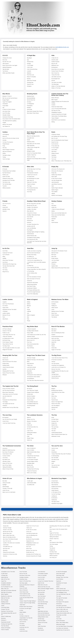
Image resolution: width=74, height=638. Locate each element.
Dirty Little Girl (30, 211)
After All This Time (5, 579)
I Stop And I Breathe (7, 336)
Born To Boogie (4, 600)
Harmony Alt (30, 220)
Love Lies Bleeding (31, 228)
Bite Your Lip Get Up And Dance (10, 98)
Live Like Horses (55, 363)
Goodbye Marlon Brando (32, 330)
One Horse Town (6, 111)
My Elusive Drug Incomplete (32, 539)
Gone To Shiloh (30, 450)
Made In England (31, 315)
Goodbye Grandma (24, 577)
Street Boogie (6, 486)
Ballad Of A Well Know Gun (9, 450)
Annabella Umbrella (5, 584)
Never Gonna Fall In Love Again (10, 65)
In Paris (21, 610)
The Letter (58, 596)
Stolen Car (29, 440)
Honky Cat (53, 207)
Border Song (30, 171)
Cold (28, 307)
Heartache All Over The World (9, 309)
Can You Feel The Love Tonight (10, 419)
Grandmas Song (23, 579)
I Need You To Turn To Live (32, 525)
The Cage (29, 186)
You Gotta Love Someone (62, 628)
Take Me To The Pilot (32, 182)
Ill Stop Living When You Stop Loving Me (36, 269)
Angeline (5, 302)
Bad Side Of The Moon (6, 592)
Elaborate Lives (55, 65)
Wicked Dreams (55, 378)
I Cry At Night (30, 65)
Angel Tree (3, 581)
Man (28, 317)
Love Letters (54, 149)
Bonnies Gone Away (31, 254)
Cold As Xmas (54, 448)
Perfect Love (5, 174)
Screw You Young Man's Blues (34, 153)
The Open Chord (55, 501)
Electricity (5, 550)
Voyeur (28, 407)
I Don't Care (29, 67)
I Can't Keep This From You (9, 334)
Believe (28, 303)
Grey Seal (29, 218)
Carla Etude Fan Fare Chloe (57, 392)
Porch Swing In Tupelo (8, 342)
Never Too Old (30, 467)
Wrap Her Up (6, 271)
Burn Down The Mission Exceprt (10, 539)
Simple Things (30, 438)
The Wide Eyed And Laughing (9, 120)
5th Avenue (29, 388)
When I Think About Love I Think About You (61, 160)
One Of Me (29, 434)
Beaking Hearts (30, 96)
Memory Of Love (6, 315)
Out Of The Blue (6, 113)
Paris (4, 317)
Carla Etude (5, 544)
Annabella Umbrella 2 (6, 583)
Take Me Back (6, 69)
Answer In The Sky (7, 330)
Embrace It (3, 620)
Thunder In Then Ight (7, 488)
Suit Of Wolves (59, 579)
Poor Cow (29, 342)
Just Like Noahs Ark (7, 396)
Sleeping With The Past (8, 371)
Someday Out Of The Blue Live (33, 554)
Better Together (4, 594)
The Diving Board (31, 405)
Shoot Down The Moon (8, 260)
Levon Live (28, 531)
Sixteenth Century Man (8, 178)
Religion (53, 461)
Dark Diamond (30, 363)
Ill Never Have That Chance (26, 606)
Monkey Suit (30, 465)
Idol (3, 107)
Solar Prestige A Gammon (8, 149)
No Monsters (54, 497)
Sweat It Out (54, 425)
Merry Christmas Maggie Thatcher (46, 588)
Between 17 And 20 (7, 96)
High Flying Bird (30, 145)
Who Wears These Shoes (33, 113)
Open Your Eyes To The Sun (33, 278)
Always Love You (31, 419)
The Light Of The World (61, 598)
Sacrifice (5, 369)
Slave (52, 220)
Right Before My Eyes (43, 611)
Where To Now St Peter (8, 469)
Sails (52, 186)
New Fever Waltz (31, 398)
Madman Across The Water (57, 311)
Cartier (2, 605)
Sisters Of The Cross (7, 463)
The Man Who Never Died (9, 266)
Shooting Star (30, 82)
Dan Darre (53, 330)
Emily (52, 417)
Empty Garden (54, 258)
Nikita (4, 256)
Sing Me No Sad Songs (32, 282)
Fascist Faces (54, 399)
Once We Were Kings (43, 601)
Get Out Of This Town (32, 258)
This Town (5, 267)
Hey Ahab (29, 453)
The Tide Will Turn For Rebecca (63, 607)
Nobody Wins (54, 407)
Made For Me (41, 583)
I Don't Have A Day (24, 592)
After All (29, 417)
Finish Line (29, 425)
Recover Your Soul (55, 369)
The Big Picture (55, 374)
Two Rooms (5, 71)
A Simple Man (4, 575)
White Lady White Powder (8, 73)
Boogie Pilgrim (6, 100)
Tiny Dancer (54, 317)
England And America (56, 486)
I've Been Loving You (24, 616)
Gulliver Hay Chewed (56, 174)
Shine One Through (31, 80)
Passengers (29, 105)
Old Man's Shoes (6, 461)
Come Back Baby (5, 607)
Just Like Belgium (55, 405)
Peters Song (41, 607)
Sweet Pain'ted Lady (31, 235)
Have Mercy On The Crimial (33, 143)
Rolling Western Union (43, 616)
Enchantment (54, 67)
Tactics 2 (58, 584)
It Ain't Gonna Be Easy (32, 69)
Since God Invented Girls (33, 344)
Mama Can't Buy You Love (44, 586)
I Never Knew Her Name (8, 367)
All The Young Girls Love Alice (34, 203)
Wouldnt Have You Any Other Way (10, 407)
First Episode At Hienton (32, 172)
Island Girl (53, 342)
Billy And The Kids (5, 598)
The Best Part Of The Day (33, 469)
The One (53, 430)
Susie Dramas (54, 222)
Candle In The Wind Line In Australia (11, 542)
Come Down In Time (7, 453)
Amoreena (5, 448)
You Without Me (30, 484)
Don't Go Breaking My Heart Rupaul (59, 140)
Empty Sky (53, 172)
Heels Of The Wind (55, 403)
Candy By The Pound (7, 252)
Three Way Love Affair (61, 615)
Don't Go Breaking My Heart (57, 332)
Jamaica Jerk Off (31, 226)
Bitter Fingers (54, 99)
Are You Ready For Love (7, 586)
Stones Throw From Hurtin (9, 373)
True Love (53, 159)
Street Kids (54, 347)
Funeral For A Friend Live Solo (10, 554)
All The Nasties (54, 302)
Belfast (28, 302)
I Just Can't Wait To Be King (9, 423)
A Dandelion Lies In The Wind (8, 571)
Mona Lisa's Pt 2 (31, 340)
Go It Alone (5, 305)
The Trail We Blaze (7, 184)
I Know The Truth (55, 74)
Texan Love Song (31, 156)
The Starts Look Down (61, 605)
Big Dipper (29, 57)
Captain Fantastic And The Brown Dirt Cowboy (60, 102)
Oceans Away (30, 399)
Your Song (29, 191)
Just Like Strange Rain (56, 180)
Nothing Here (41, 600)
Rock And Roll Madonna (43, 613)
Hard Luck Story (55, 338)
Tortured (58, 616)
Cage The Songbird (7, 101)
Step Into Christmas (7, 151)
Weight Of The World (7, 349)
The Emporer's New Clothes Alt (34, 374)
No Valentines (41, 594)
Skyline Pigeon (54, 189)
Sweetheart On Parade (61, 583)
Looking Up (54, 496)
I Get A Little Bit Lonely (25, 593)
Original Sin (29, 373)
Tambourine (54, 499)
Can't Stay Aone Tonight (32, 390)
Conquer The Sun (5, 609)
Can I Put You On (7, 203)
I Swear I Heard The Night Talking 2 (28, 601)
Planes (53, 345)
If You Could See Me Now (33, 267)
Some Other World (60, 573)
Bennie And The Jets (32, 205)
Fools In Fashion (5, 629)
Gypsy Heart (5, 307)
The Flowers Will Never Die (33, 290)
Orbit (28, 436)
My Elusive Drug (6, 340)
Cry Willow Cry (30, 256)
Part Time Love (30, 74)
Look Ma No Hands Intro (31, 533)
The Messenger (55, 84)
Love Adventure (41, 571)
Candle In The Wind (31, 209)
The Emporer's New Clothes (33, 376)
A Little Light (30, 480)
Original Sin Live (30, 541)
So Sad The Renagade (61, 571)
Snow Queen (41, 630)
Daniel (28, 139)
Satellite (4, 258)
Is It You (21, 614)
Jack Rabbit (29, 149)
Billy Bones (54, 329)
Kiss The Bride (54, 457)
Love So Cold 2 (41, 577)
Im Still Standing (55, 455)
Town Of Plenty (30, 347)
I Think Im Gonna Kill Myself (57, 209)
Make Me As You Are (42, 584)
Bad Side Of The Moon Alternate (8, 590)
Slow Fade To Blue (31, 286)
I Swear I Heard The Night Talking (27, 602)
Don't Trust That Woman (8, 303)
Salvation (53, 218)
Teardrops (53, 155)
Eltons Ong (54, 396)
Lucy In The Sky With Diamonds (58, 108)
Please (28, 320)
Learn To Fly (30, 430)
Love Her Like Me (31, 369)
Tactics (57, 586)
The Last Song (54, 426)
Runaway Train (54, 421)
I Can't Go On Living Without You (34, 260)
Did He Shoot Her (31, 100)
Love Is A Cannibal (42, 575)
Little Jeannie (6, 63)
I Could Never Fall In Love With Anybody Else (36, 263)
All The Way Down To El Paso (34, 169)
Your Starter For (6, 126)
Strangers (29, 86)
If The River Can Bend (56, 359)
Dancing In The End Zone (7, 611)
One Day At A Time (55, 110)
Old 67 (4, 398)
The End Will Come (55, 376)
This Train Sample (54, 544)
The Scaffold (54, 191)
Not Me (53, 80)
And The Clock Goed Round (33, 252)
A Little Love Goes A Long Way (34, 250)
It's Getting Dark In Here (8, 338)
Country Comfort (6, 455)
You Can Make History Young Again (64, 626)
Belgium (53, 388)
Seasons (5, 211)
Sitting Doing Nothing (32, 284)
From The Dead (23, 571)
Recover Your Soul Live (31, 550)
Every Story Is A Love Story (57, 69)
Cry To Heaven (6, 254)
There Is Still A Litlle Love (62, 609)
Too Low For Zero (55, 465)
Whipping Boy (54, 467)
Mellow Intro (29, 537)
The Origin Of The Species (62, 601)
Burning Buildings (31, 98)
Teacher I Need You (31, 154)
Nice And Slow (41, 592)
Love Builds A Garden (43, 573)
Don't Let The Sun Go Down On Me (11, 138)
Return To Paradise (31, 76)
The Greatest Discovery (32, 187)
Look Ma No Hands (31, 367)
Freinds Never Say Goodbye (9, 171)
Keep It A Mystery (24, 619)
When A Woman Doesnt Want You (59, 434)
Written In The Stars (56, 88)
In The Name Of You (56, 492)
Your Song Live (53, 557)
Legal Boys (54, 262)
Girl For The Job (23, 573)
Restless (29, 107)
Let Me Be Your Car (24, 627)
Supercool (58, 581)
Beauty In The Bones (32, 421)
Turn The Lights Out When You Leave (11, 347)
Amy (52, 203)
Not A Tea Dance (42, 596)
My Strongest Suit (55, 78)
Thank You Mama (31, 184)
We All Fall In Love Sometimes (58, 119)
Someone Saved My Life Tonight (58, 114)
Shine (39, 624)
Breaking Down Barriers (56, 390)
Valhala (53, 193)
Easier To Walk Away (6, 616)
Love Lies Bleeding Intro (31, 535)
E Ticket (29, 423)
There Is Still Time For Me (62, 611)
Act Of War (5, 250)
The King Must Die (31, 189)
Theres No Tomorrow (32, 470)
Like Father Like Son (56, 76)
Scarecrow (29, 280)
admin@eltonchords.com (62, 47)
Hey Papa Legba (23, 583)
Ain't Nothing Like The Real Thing (59, 136)
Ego (28, 59)
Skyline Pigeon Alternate (57, 187)
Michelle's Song (6, 209)
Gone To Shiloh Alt (31, 448)
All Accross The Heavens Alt (57, 169)
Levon (52, 309)
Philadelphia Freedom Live (32, 542)
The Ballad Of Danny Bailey (33, 237)
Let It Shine (22, 625)
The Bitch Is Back (7, 155)
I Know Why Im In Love (25, 595)
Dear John (53, 256)
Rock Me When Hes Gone (44, 615)
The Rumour (59, 603)
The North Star (59, 600)
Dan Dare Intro (6, 548)
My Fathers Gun (6, 459)
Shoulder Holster (6, 115)
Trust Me (5, 186)
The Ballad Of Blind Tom (32, 403)
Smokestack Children (32, 288)
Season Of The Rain (42, 622)
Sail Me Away (41, 618)
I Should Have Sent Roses (33, 455)
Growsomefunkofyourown (57, 336)
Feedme (53, 334)
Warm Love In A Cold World (9, 492)
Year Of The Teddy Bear (32, 293)
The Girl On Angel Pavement (33, 291)
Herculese (53, 205)
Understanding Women (56, 432)
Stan (51, 531)
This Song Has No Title (32, 239)
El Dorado (5, 169)
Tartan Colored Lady (61, 588)
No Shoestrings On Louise (33, 178)
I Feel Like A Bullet (55, 340)
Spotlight (5, 484)
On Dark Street (54, 419)
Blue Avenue (5, 359)
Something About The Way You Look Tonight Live (60, 526)
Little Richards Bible (31, 482)
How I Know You (55, 73)
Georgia (29, 63)
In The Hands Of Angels (32, 459)
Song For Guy (30, 84)
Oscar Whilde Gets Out (32, 401)
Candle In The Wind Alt (32, 207)
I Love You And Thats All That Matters (26, 598)
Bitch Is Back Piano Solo (8, 535)
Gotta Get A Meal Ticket (56, 106)
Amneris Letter (54, 59)
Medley (53, 344)
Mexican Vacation (31, 396)
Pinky (4, 145)
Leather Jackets (6, 313)
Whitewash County (55, 436)
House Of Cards (23, 588)
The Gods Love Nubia (56, 82)
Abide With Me (4, 577)
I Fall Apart (5, 311)
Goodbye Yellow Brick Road (33, 215)
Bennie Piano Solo (7, 533)
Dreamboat (54, 452)
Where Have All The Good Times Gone (60, 267)
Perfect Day (40, 605)
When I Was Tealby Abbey (62, 622)
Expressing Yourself (5, 622)
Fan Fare (53, 398)
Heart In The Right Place (57, 401)
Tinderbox (5, 405)
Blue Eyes (53, 254)
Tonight (4, 122)
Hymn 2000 (54, 176)
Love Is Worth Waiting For (33, 338)
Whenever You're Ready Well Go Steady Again (36, 159)
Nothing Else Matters (32, 432)
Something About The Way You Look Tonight (59, 371)
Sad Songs (29, 109)
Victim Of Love (6, 490)
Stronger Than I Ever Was (62, 577)
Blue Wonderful (55, 482)
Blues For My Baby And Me (33, 136)
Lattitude (29, 311)
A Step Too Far (54, 57)
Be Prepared (5, 417)
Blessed (29, 305)
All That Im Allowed (7, 329)
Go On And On (54, 144)
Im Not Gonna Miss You (32, 426)
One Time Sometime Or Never (34, 276)
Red (39, 609)
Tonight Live (52, 550)
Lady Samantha (55, 182)
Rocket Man (54, 216)
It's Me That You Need (56, 178)
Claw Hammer (54, 484)
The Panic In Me (6, 182)
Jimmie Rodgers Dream (32, 461)
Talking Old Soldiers (7, 467)
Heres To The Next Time (25, 581)
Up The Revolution (60, 620)
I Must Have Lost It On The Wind (10, 394)
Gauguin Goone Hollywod (33, 392)
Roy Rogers (29, 230)
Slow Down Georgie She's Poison (34, 111)
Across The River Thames (8, 388)
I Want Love (29, 365)
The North (53, 428)
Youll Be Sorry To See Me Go (63, 630)
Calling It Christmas (5, 603)
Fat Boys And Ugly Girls (6, 624)
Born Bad (5, 480)
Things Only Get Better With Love (64, 613)
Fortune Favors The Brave (57, 71)
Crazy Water (5, 105)
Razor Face (54, 313)
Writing (53, 121)
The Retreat (29, 345)
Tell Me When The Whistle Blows (59, 116)
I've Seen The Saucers (8, 142)
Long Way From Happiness (57, 365)
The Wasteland (30, 378)
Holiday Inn (54, 305)
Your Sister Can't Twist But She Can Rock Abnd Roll (36, 242)
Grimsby (4, 140)
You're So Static (6, 159)
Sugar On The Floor (56, 349)
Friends (4, 205)
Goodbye (53, 303)
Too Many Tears (6, 345)
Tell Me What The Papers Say (9, 264)
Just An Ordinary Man (32, 273)
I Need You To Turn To (32, 174)
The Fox (53, 409)
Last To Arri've (23, 621)
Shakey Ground (55, 153)
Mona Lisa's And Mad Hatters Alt (58, 213)
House (28, 309)
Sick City (5, 147)
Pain (28, 319)
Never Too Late (41, 590)
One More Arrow (55, 459)
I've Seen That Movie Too (33, 224)
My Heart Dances (7, 172)
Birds (28, 361)
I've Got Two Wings (55, 494)
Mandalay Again (30, 463)
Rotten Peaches (55, 315)
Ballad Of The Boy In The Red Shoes (35, 359)
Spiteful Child (54, 266)
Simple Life (54, 423)
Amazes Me (5, 357)
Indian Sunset (54, 307)
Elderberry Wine (30, 141)
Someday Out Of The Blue (9, 180)
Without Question (6, 187)
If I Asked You (30, 265)
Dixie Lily (5, 136)
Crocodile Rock (30, 138)
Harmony (29, 222)
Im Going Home (30, 176)
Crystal (53, 450)
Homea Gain (30, 394)
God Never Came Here (25, 575)
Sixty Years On (30, 180)
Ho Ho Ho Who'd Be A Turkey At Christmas (27, 585)
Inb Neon (29, 101)
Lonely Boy (22, 629)
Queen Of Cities (6, 176)
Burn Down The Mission (8, 452)
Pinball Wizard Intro (30, 544)
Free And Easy (54, 488)
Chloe (52, 394)
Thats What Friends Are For (62, 590)
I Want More (22, 604)
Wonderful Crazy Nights (56, 503)
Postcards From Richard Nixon (10, 399)
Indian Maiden (23, 612)
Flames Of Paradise (5, 627)
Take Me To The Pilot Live (55, 534)
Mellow (53, 211)
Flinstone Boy (30, 61)
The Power (54, 157)
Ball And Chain (54, 252)
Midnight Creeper (31, 151)
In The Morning (30, 271)
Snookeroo (40, 628)
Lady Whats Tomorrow (56, 184)
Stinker (4, 153)
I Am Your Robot (55, 260)
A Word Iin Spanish (31, 329)
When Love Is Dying (31, 472)
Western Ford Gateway (56, 195)
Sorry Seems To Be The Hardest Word (11, 118)
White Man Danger (60, 624)
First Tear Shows (5, 625)
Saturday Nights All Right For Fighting (35, 231)
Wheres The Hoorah (7, 124)
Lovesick (29, 71)
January (53, 361)
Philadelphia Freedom (56, 112)
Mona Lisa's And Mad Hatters (58, 215)
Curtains (53, 104)
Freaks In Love (6, 332)
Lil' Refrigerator (30, 103)
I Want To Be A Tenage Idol (33, 147)
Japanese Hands (31, 336)
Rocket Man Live (30, 552)
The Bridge (5, 401)
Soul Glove (5, 262)
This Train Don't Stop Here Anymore (35, 380)
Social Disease (30, 233)
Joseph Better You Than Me (26, 617)
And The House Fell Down (9, 390)
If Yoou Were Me (55, 145)
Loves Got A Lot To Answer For (58, 367)
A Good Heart (54, 480)
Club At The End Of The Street (10, 361)
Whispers (5, 374)
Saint (52, 463)
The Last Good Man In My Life (63, 594)
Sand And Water (41, 620)
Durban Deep (6, 363)
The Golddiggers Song (61, 592)
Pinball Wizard (6, 144)
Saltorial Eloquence (7, 67)
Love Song (5, 457)
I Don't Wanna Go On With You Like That (36, 334)
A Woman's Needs (55, 134)
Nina (28, 275)
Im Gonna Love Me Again (25, 608)
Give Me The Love (7, 61)
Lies (28, 313)
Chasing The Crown (7, 57)
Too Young (5, 269)
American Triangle (31, 357)
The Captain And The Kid (8, 403)
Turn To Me (58, 618)
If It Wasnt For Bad (31, 457)
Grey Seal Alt (30, 216)
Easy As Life (54, 63)
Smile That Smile (42, 626)
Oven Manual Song (42, 603)
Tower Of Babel (55, 118)
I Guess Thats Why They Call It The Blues (61, 453)
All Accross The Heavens (57, 171)
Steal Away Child (60, 575)
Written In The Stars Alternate (58, 86)
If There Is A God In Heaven (9, 109)
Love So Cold (41, 579)
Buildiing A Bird (4, 601)
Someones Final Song (8, 117)
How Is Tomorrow (24, 590)
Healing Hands (6, 365)
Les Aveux (22, 623)
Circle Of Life (6, 421)
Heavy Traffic (30, 332)
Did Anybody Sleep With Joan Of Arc (8, 614)
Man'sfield (29, 371)
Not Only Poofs (41, 598)
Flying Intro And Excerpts (9, 552)
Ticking (4, 157)
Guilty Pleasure (55, 490)
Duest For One (54, 142)
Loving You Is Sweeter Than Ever (45, 581)
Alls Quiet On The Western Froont (59, 250)
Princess (53, 264)
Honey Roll (5, 207)
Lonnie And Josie (23, 631)
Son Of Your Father (7, 465)
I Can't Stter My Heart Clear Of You (59, 357)
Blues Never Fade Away (8, 392)
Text (50, 540)
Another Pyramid (55, 61)
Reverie (29, 78)
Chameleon (5, 103)
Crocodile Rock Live (7, 546)
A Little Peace (4, 573)
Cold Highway (6, 134)
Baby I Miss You (5, 588)
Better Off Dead (55, 97)
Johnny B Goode (6, 482)
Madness (29, 73)
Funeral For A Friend (31, 213)
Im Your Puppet (55, 147)
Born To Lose (54, 138)
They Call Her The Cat (8, 344)
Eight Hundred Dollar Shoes (33, 452)
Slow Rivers (5, 319)
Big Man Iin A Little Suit (6, 596)
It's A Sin (29, 428)
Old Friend (53, 151)
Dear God (5, 59)
